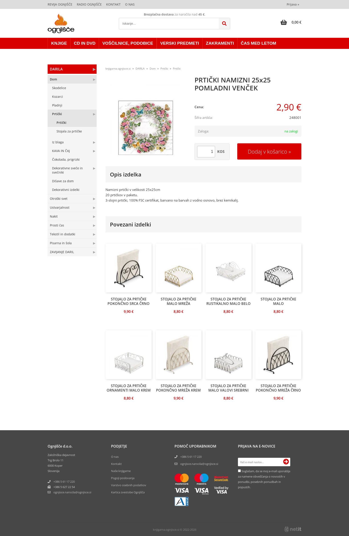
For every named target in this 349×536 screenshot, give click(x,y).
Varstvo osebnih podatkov (128, 485)
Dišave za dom (63, 181)
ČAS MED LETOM (258, 43)
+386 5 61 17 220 (64, 482)
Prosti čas (57, 225)
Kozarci (57, 96)
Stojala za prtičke (69, 131)
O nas (130, 4)
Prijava (293, 4)
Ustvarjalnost (59, 207)
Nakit (54, 216)
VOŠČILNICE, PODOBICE (127, 43)
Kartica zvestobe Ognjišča (128, 492)
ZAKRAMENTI (220, 43)
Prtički (57, 114)
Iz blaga (58, 142)
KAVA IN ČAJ (61, 151)
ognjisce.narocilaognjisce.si (72, 492)
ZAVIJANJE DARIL (62, 252)
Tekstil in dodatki (62, 234)
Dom (53, 79)
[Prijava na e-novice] (286, 462)
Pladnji (57, 105)
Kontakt (113, 4)
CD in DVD (84, 43)
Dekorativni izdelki (65, 190)
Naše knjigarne (121, 471)
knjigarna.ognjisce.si (118, 68)
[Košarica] (290, 22)
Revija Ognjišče (60, 4)
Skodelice (59, 88)
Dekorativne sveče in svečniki (67, 170)
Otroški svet (58, 198)
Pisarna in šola (61, 243)
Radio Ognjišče (89, 4)
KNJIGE (59, 43)
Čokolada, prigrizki (66, 159)
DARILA (56, 69)
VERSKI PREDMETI (179, 43)
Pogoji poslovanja (122, 478)
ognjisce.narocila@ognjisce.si (199, 464)
